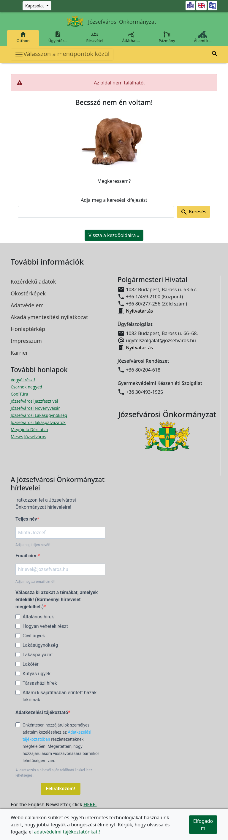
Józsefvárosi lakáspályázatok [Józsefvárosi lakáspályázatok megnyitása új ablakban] (38, 422)
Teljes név (26, 519)
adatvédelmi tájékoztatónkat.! (67, 831)
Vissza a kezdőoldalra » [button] (114, 235)
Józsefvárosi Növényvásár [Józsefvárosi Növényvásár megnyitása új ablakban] (35, 408)
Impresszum (26, 340)
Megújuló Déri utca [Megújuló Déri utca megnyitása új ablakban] (29, 429)
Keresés (193, 212)
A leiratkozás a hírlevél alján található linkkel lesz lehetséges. (53, 772)
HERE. (89, 804)
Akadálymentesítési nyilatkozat (49, 317)
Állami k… (203, 37)
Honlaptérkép (28, 328)
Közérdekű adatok (33, 281)
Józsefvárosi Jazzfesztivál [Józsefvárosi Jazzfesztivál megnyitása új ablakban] (34, 401)
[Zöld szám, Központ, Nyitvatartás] (37, 5)
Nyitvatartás (139, 311)
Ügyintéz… (58, 37)
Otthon (23, 37)
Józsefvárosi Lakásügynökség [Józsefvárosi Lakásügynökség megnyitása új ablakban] (39, 415)
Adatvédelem (27, 305)
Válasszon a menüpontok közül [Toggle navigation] (62, 54)
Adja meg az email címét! (35, 582)
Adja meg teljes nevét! (32, 545)
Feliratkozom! (60, 788)
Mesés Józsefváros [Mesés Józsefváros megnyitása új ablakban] (28, 436)
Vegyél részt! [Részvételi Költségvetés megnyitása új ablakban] (23, 380)
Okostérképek (28, 293)
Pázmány (167, 37)
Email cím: (26, 556)
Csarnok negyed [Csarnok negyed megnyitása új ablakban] (26, 387)
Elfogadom (203, 824)
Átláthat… (131, 37)
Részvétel (95, 37)
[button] (214, 54)
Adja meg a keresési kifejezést (114, 200)
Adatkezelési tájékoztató (41, 712)
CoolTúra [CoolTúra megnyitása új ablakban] (19, 394)
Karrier (19, 352)
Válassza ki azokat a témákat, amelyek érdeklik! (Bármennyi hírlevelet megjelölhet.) (56, 599)
